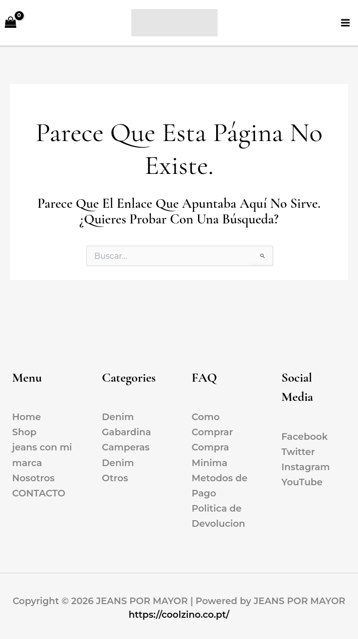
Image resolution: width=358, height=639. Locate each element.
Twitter (298, 452)
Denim (118, 417)
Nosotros (33, 478)
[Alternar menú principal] (345, 24)
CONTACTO (38, 493)
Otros (115, 478)
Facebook (304, 436)
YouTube (302, 482)
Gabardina (126, 432)
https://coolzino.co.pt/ (179, 614)
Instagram (305, 467)
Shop (24, 432)
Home (26, 417)
